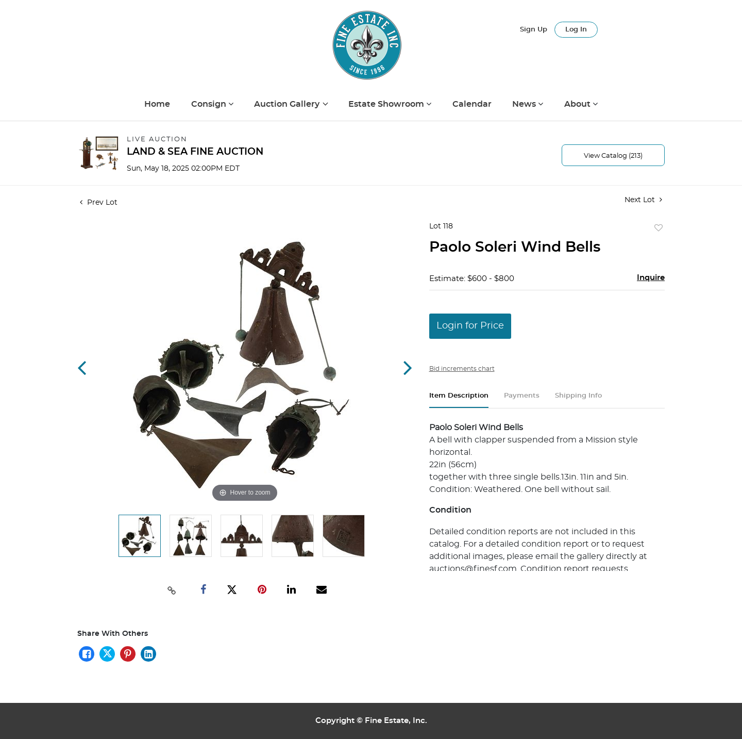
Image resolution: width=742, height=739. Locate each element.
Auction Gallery (288, 104)
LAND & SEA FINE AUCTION (195, 152)
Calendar (472, 104)
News (525, 104)
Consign (209, 104)
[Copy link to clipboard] (172, 589)
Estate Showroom (387, 104)
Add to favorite (658, 228)
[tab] (458, 400)
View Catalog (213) (613, 156)
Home (157, 104)
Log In (576, 29)
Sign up (533, 29)
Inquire (651, 278)
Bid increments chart (462, 369)
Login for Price (470, 326)
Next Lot (643, 200)
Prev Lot (98, 202)
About (578, 104)
